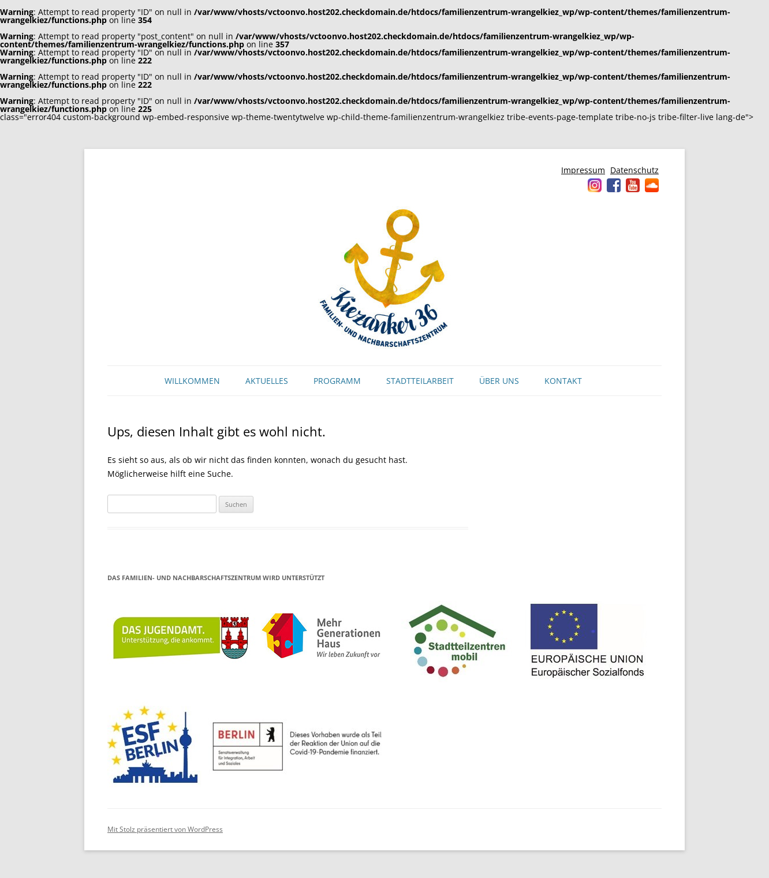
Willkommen (192, 380)
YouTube (633, 185)
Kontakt (563, 380)
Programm (337, 380)
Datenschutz (634, 170)
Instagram (595, 185)
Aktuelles (266, 380)
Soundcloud (652, 185)
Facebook (614, 185)
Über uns (499, 380)
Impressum (583, 170)
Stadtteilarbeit (420, 380)
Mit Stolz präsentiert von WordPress (165, 829)
